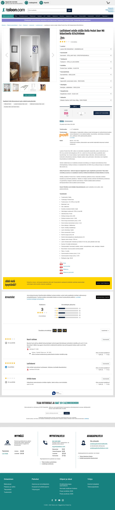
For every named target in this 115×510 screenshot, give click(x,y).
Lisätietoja (86, 418)
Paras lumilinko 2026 (66, 491)
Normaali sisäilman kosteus (68, 488)
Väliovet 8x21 (7, 104)
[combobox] (47, 10)
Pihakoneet (32, 16)
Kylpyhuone (69, 16)
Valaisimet (55, 16)
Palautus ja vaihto (9, 487)
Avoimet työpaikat (93, 484)
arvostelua (74, 42)
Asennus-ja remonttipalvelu (40, 484)
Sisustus (62, 16)
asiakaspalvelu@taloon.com (99, 448)
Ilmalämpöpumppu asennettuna (66, 484)
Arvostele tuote (103, 297)
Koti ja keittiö (82, 16)
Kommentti (106, 339)
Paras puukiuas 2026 (66, 494)
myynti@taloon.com (58, 446)
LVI (44, 16)
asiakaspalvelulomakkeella (98, 444)
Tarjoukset (104, 16)
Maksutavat (7, 484)
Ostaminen (8, 479)
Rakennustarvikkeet (8, 16)
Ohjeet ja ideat (66, 479)
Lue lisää (72, 137)
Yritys (90, 479)
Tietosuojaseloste (93, 487)
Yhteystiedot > (109, 10)
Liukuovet (31, 25)
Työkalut (39, 16)
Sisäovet (25, 25)
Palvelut (35, 479)
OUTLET (98, 16)
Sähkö (48, 16)
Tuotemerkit (91, 16)
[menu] (57, 16)
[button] (6, 55)
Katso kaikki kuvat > (30, 95)
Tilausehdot (7, 489)
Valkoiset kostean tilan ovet (37, 104)
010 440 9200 (56, 441)
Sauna (75, 16)
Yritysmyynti (36, 489)
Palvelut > (111, 11)
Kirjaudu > (111, 8)
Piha (16, 16)
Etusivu (4, 25)
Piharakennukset (23, 16)
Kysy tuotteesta (103, 283)
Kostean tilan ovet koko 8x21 (11, 106)
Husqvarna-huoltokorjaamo (40, 487)
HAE (69, 10)
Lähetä (67, 413)
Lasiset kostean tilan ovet (20, 104)
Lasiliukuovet (39, 25)
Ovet (20, 25)
